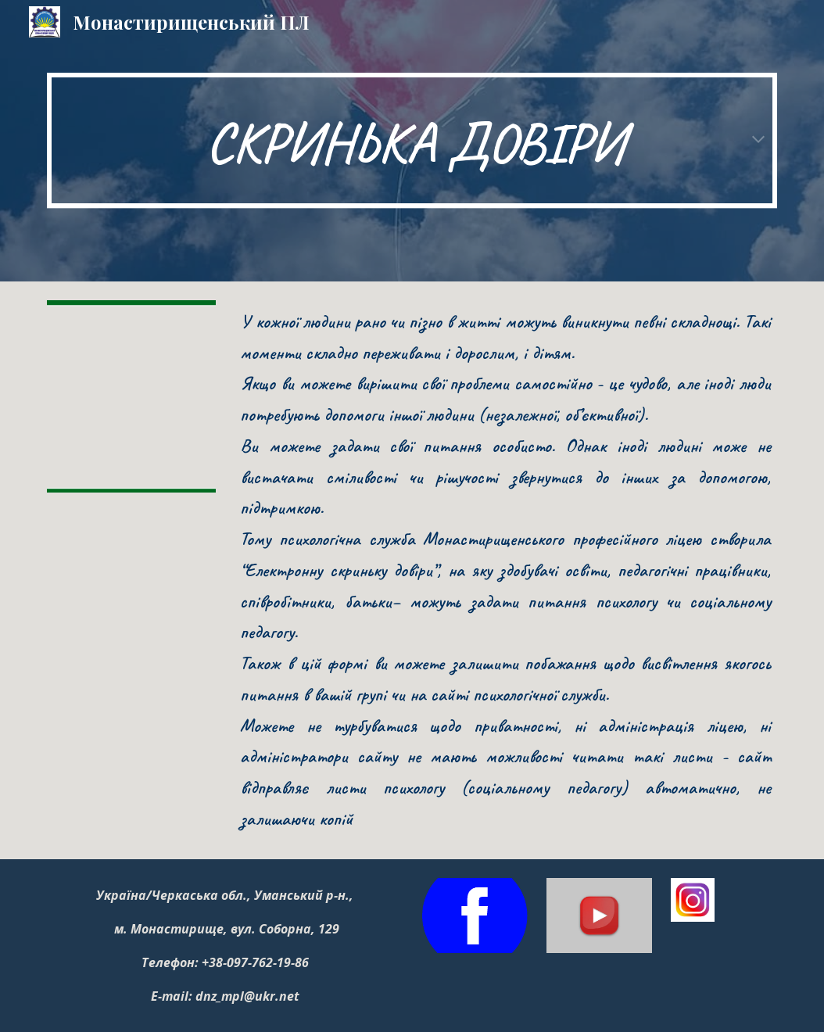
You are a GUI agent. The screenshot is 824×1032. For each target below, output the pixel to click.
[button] (758, 140)
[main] (412, 141)
